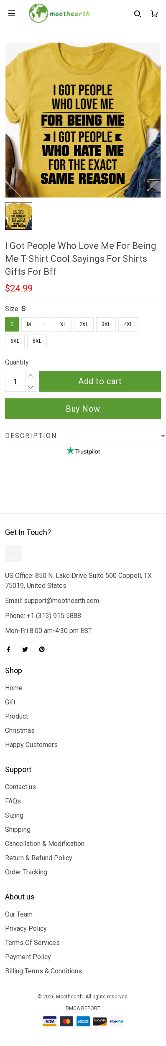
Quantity (17, 362)
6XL (37, 341)
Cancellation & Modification (44, 844)
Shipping (18, 829)
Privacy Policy (26, 928)
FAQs (13, 801)
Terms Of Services (32, 943)
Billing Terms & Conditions (43, 971)
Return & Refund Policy (38, 858)
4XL (128, 324)
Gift (10, 702)
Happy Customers (31, 745)
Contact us (20, 787)
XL (63, 324)
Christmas (20, 730)
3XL (106, 324)
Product (16, 716)
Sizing (14, 815)
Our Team (19, 914)
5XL (14, 341)
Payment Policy (28, 957)
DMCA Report (83, 1008)
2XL (83, 324)
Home (14, 688)
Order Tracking (26, 872)
